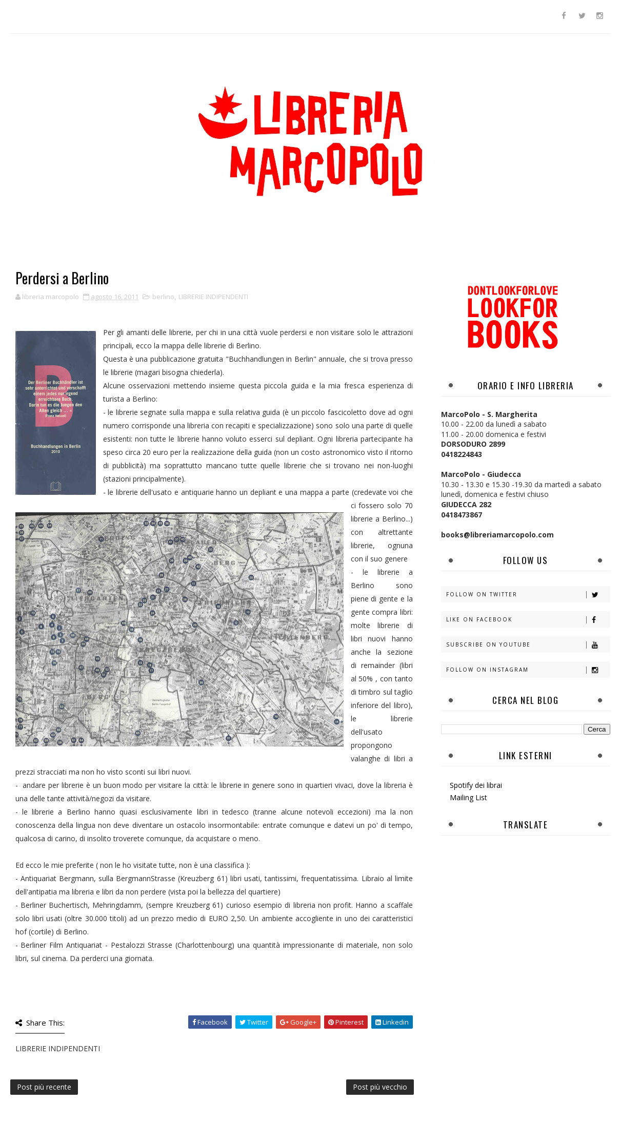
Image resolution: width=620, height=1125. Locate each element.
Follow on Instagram (528, 670)
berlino (163, 296)
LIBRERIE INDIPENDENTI (213, 296)
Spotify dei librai (476, 785)
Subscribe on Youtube (528, 645)
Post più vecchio (380, 1087)
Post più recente (44, 1087)
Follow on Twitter (528, 594)
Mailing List (468, 797)
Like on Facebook (528, 619)
